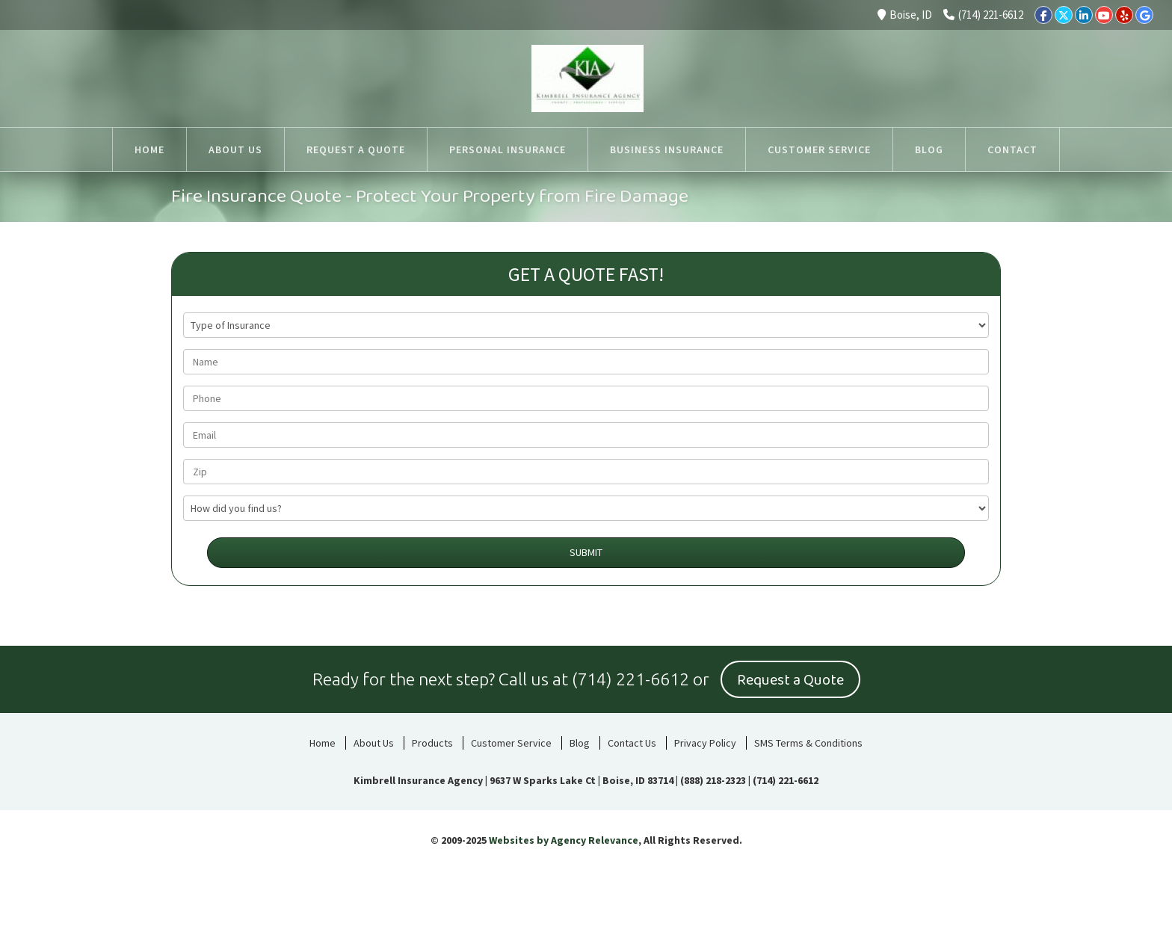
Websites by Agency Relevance (563, 840)
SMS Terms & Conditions (808, 743)
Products (432, 743)
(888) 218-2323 (713, 780)
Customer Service (511, 743)
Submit (586, 552)
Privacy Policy (705, 743)
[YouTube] (1104, 15)
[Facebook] (1043, 15)
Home (322, 743)
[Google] (1144, 15)
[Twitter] (1064, 15)
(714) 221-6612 (983, 14)
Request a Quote (790, 680)
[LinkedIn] (1084, 15)
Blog (580, 743)
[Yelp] (1124, 15)
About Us (374, 743)
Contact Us (632, 743)
